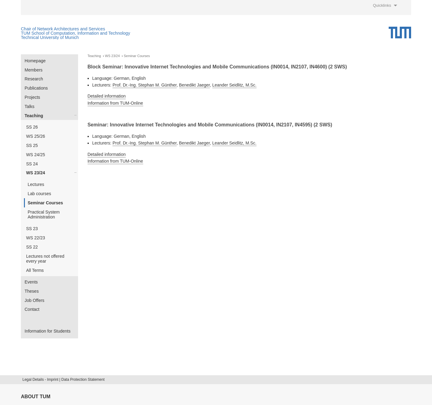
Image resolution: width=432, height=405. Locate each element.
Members (33, 70)
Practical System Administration (44, 215)
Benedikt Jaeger (194, 85)
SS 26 (32, 127)
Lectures (36, 184)
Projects (32, 97)
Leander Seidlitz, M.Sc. (234, 85)
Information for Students (47, 331)
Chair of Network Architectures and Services (63, 28)
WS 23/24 (35, 172)
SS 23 (32, 228)
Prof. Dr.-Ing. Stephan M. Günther (144, 85)
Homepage (35, 60)
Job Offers (34, 300)
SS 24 (32, 163)
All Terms (35, 270)
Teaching (34, 115)
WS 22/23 (35, 237)
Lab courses (39, 193)
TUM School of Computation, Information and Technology (75, 33)
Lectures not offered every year (45, 259)
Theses (32, 291)
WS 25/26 (35, 136)
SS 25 (32, 145)
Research (34, 78)
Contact (32, 309)
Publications (36, 88)
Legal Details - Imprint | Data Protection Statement (63, 379)
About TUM (35, 396)
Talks (29, 106)
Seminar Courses (45, 202)
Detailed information (107, 96)
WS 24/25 (35, 154)
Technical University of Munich (50, 37)
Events (31, 282)
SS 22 (32, 247)
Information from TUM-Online (115, 103)
